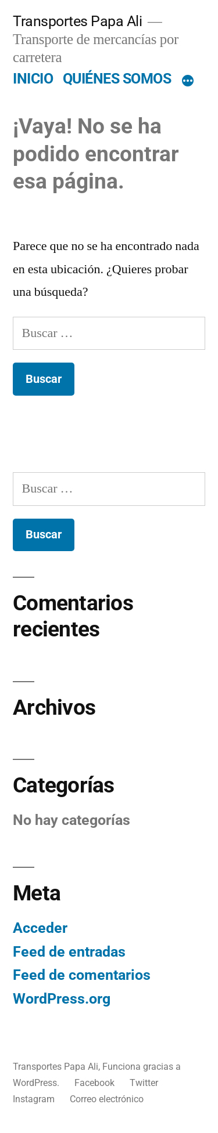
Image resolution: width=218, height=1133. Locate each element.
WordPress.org (61, 998)
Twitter (144, 1082)
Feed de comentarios (82, 975)
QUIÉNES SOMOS (117, 78)
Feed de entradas (69, 951)
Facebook (94, 1082)
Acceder (40, 928)
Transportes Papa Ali (77, 21)
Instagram (34, 1099)
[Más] (188, 81)
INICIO (33, 78)
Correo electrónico (107, 1099)
